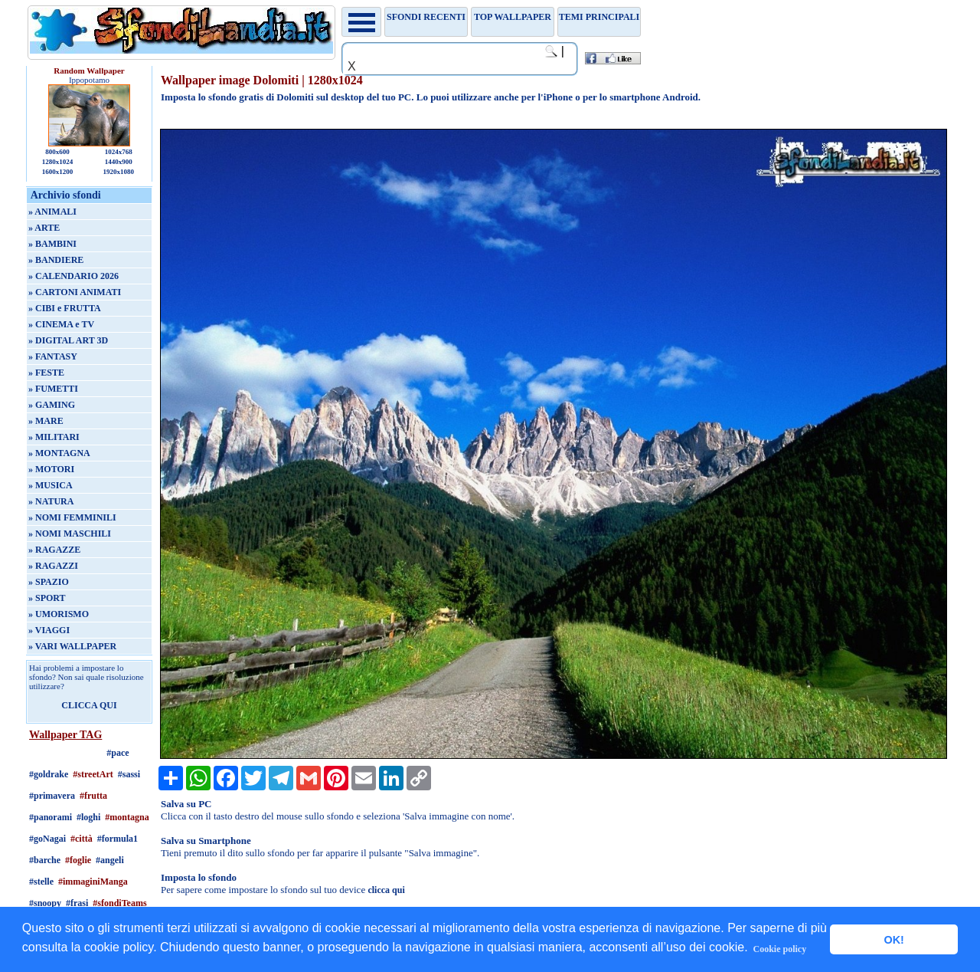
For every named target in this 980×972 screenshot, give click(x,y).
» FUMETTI (53, 388)
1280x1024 (58, 162)
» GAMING (51, 404)
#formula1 (117, 838)
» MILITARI (54, 437)
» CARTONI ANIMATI (74, 292)
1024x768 (118, 152)
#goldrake (48, 774)
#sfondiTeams (119, 903)
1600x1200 (58, 172)
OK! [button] (893, 940)
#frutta (93, 795)
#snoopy (45, 903)
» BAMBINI (52, 243)
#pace (117, 752)
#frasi (77, 903)
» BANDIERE (55, 259)
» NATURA (51, 501)
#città (81, 838)
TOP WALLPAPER (512, 16)
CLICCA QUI (88, 705)
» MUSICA (50, 485)
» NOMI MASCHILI (69, 533)
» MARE (46, 420)
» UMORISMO (58, 614)
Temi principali (599, 16)
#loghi (88, 817)
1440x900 (118, 162)
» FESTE (46, 372)
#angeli (110, 860)
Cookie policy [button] (780, 949)
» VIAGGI (49, 630)
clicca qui (386, 890)
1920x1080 (119, 172)
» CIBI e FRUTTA (64, 308)
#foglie (78, 860)
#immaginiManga (93, 881)
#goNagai (47, 838)
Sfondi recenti (426, 16)
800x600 (57, 152)
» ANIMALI (52, 211)
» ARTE (44, 227)
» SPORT (47, 598)
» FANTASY (52, 356)
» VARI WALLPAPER (72, 646)
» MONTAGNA (59, 453)
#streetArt (93, 774)
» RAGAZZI (53, 565)
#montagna (127, 817)
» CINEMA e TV (61, 324)
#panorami (50, 817)
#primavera (52, 795)
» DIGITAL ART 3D (68, 340)
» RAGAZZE (54, 549)
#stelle (41, 881)
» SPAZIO (48, 581)
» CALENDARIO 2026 (73, 276)
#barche (44, 860)
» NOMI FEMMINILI (72, 517)
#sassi (129, 774)
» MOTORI (51, 469)
